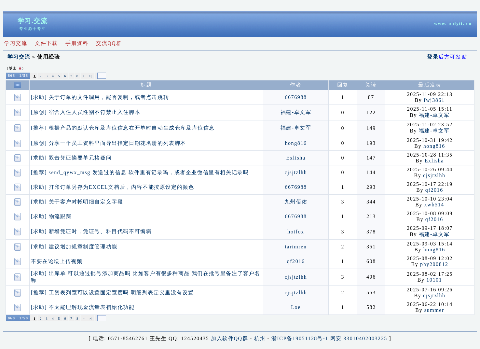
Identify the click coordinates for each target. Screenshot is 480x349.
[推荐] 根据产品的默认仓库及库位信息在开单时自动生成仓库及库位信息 (123, 128)
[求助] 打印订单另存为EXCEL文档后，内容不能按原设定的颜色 (112, 187)
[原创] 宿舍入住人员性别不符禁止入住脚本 (85, 112)
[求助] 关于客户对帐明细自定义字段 (77, 201)
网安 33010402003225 (358, 338)
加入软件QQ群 (229, 338)
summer (434, 310)
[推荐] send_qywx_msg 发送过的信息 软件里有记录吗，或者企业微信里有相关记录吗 (140, 172)
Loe (296, 307)
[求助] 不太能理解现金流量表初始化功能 (83, 307)
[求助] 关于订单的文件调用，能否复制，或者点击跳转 (100, 97)
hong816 (296, 143)
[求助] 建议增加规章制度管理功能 (74, 246)
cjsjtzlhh (296, 172)
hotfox (295, 231)
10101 (434, 280)
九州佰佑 (295, 201)
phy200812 (434, 264)
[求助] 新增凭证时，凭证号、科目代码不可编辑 (91, 231)
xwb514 (434, 204)
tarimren (296, 246)
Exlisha (295, 158)
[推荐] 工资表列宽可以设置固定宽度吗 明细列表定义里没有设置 (112, 292)
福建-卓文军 (296, 112)
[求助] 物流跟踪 (51, 216)
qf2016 (434, 190)
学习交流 (18, 57)
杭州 (260, 338)
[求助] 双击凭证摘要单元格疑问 (71, 158)
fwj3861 (434, 100)
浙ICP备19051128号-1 (299, 338)
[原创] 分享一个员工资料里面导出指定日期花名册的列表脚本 (108, 143)
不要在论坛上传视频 (56, 261)
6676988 (296, 97)
